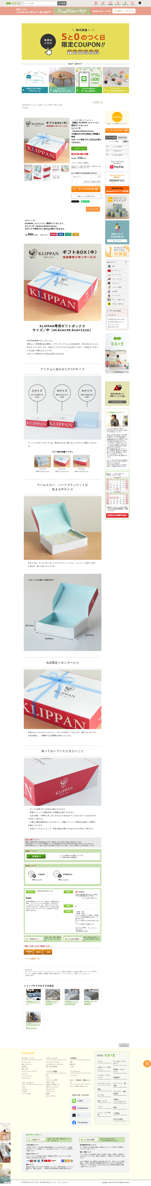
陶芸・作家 (25, 1068)
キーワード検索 (111, 137)
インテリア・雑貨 (36, 104)
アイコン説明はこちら (32, 959)
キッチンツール (26, 1062)
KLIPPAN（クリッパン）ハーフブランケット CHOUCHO (52, 1003)
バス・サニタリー (28, 1083)
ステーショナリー (51, 1095)
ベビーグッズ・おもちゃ (53, 1062)
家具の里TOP (26, 104)
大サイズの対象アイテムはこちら (42, 463)
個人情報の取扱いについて (116, 321)
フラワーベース (50, 1091)
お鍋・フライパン (27, 1064)
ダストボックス (50, 1089)
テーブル (101, 1095)
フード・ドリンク (27, 1075)
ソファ (100, 1107)
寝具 (99, 1089)
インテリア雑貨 (47, 104)
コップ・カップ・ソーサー (29, 1071)
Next (67, 141)
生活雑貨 (73, 1058)
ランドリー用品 (26, 1093)
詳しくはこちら (92, 927)
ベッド (100, 1061)
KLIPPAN (25, 107)
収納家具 (116, 1077)
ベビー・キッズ (51, 1058)
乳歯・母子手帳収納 (51, 1066)
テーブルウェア (26, 1078)
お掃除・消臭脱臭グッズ (53, 1084)
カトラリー (25, 1073)
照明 (114, 1107)
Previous (26, 141)
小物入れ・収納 (57, 104)
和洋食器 (24, 1066)
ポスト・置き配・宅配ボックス (79, 1086)
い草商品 (116, 1113)
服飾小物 (72, 1064)
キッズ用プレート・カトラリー (54, 1064)
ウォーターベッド (104, 1083)
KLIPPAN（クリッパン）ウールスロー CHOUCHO (91, 1003)
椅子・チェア (102, 1101)
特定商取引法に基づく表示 (116, 319)
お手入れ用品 (118, 1119)
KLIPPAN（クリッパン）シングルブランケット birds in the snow (72, 1003)
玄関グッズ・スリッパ (52, 1086)
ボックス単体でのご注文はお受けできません (84, 173)
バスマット (25, 1089)
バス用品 (24, 1091)
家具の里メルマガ (113, 326)
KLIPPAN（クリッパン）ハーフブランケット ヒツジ (33, 1003)
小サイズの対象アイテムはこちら (81, 463)
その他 (72, 1066)
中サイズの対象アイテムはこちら (62, 463)
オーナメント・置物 (51, 1080)
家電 (71, 1062)
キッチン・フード (28, 1058)
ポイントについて (113, 324)
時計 (47, 1075)
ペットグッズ (74, 1071)
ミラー (48, 1077)
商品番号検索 (122, 137)
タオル (23, 1086)
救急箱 (48, 1093)
